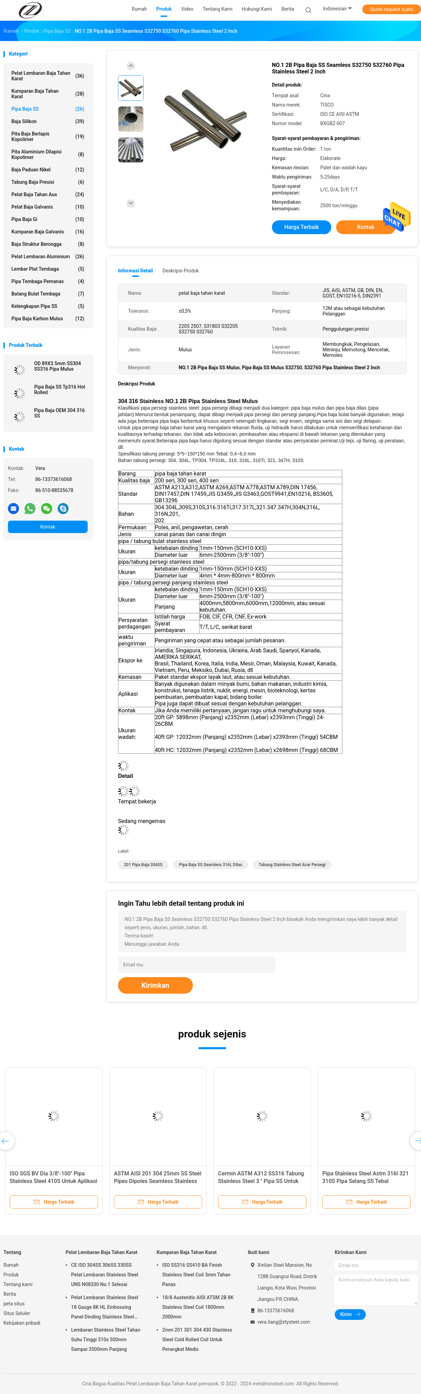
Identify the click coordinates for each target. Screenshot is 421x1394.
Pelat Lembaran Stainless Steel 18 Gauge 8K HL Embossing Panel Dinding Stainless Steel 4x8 (104, 1308)
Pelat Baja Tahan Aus (47, 194)
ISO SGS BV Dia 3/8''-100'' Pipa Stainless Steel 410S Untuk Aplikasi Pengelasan (53, 1181)
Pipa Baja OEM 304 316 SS (59, 413)
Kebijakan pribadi (21, 1323)
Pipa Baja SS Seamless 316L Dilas (210, 864)
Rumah (11, 1265)
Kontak (48, 527)
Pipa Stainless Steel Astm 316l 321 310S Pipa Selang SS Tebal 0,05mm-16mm (365, 1181)
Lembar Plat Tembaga (47, 268)
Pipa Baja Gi (47, 219)
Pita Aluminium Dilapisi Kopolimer (47, 154)
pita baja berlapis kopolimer (47, 136)
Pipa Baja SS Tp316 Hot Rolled (59, 389)
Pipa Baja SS (47, 109)
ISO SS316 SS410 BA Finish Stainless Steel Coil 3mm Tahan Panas (196, 1274)
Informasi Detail (135, 270)
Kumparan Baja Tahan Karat (47, 93)
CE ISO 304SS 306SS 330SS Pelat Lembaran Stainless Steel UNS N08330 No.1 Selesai (104, 1274)
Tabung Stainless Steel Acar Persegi (292, 864)
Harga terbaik (301, 227)
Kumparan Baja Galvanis (47, 231)
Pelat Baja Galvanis (47, 206)
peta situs (14, 1303)
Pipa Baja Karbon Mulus (47, 318)
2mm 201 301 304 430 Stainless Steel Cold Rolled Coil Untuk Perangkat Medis (197, 1339)
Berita (9, 1294)
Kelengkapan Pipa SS (47, 306)
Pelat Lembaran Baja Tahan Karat (47, 75)
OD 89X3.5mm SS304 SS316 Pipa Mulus (57, 366)
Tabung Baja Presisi (47, 182)
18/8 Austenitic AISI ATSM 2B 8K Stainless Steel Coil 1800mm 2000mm (198, 1307)
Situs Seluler (16, 1313)
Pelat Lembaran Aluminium (47, 256)
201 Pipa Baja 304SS (143, 864)
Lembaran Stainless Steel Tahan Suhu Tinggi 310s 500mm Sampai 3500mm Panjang (105, 1339)
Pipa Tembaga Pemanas (47, 281)
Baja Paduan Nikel (47, 169)
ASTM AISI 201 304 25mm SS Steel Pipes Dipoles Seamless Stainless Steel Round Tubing (158, 1181)
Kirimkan (155, 985)
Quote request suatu (391, 9)
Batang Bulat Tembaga (47, 293)
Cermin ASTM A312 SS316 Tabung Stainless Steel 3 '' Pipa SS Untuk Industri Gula (261, 1181)
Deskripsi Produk (181, 270)
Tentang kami (18, 1284)
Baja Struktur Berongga (47, 244)
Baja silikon (47, 121)
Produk (11, 1274)
